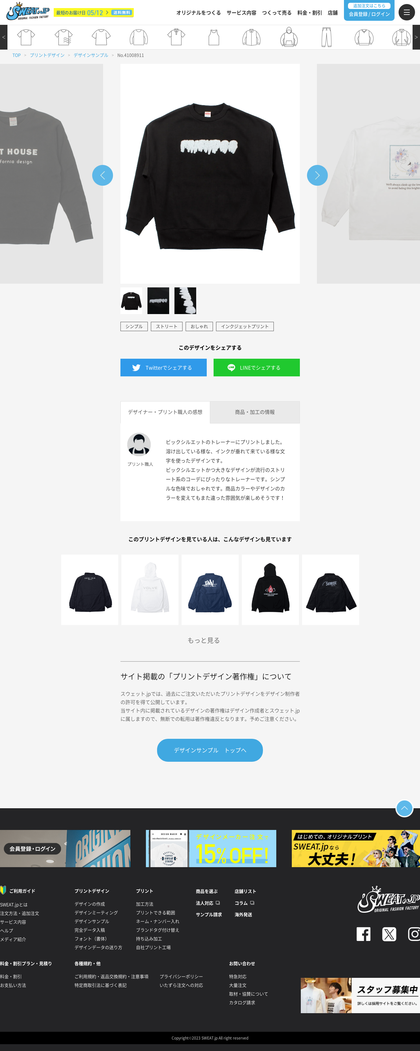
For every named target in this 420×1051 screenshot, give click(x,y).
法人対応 (204, 903)
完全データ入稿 (90, 930)
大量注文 (237, 985)
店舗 (333, 12)
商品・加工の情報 (255, 412)
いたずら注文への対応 (181, 985)
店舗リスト (245, 891)
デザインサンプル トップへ (210, 750)
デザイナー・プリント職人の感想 (165, 412)
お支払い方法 (13, 985)
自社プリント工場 (153, 947)
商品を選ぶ (207, 891)
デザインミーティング (96, 913)
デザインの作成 (90, 904)
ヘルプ (6, 931)
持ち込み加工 (149, 939)
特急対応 (237, 976)
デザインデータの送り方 (98, 947)
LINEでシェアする (260, 367)
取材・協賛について (248, 994)
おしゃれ (199, 326)
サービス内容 (241, 12)
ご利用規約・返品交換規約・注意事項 (111, 976)
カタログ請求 (242, 1002)
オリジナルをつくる (198, 12)
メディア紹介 (13, 939)
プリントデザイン (47, 55)
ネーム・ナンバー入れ (157, 921)
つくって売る (277, 12)
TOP (16, 55)
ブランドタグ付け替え (157, 930)
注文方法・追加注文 (19, 913)
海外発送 (243, 914)
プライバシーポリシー (181, 976)
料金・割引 (309, 12)
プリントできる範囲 (155, 913)
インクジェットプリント (245, 326)
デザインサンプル (91, 55)
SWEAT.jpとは (14, 904)
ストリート (167, 326)
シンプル (134, 326)
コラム (241, 903)
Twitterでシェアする (169, 367)
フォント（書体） (92, 939)
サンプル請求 (209, 914)
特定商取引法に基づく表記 (101, 985)
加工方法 (144, 904)
